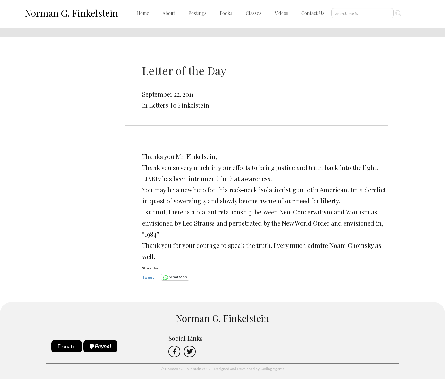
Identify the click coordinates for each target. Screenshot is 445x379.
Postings (197, 13)
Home (143, 13)
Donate (66, 346)
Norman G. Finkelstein (71, 13)
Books (226, 13)
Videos (281, 13)
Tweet (148, 277)
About (169, 13)
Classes (253, 13)
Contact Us (312, 13)
